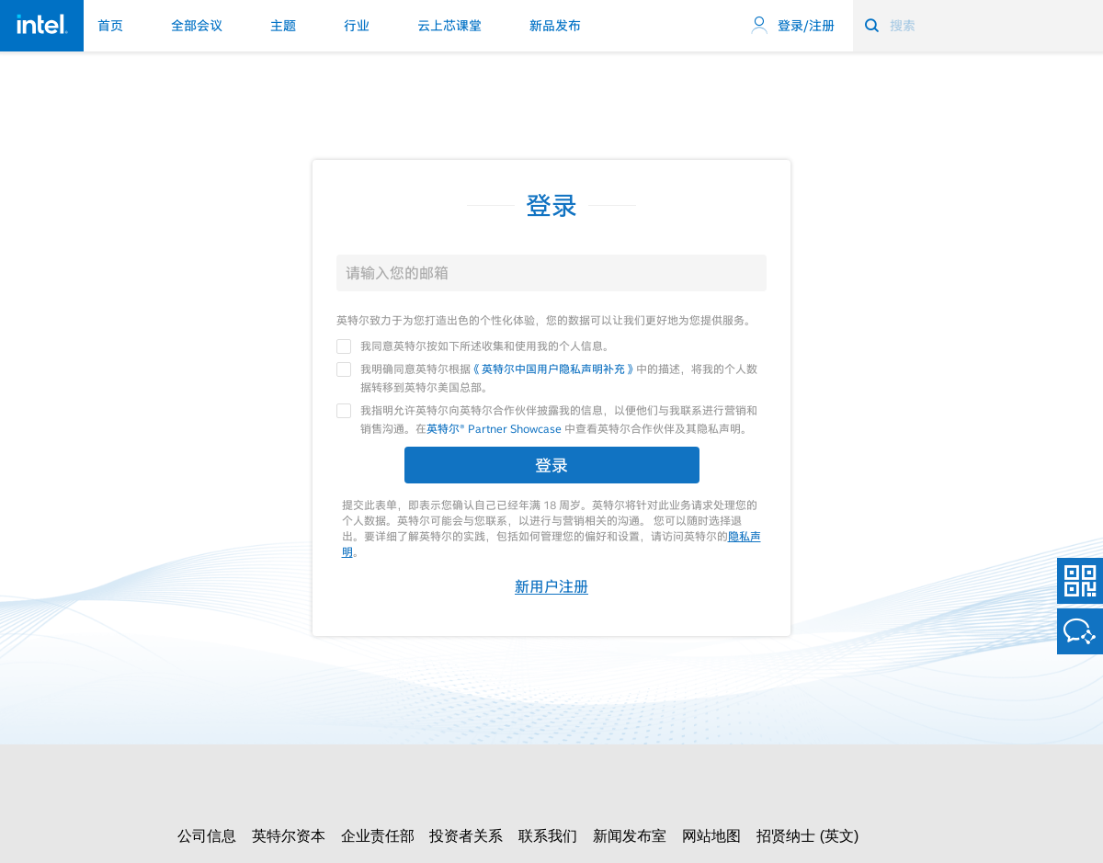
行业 (357, 25)
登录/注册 (792, 25)
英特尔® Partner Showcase (494, 428)
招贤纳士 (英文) (807, 836)
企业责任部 (378, 836)
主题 (283, 25)
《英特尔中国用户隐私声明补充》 (553, 368)
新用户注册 (551, 586)
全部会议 (196, 25)
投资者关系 (466, 836)
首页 (110, 25)
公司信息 (206, 836)
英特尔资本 (288, 836)
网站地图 (711, 836)
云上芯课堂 (449, 25)
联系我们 (547, 836)
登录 (551, 465)
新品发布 (555, 25)
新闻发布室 (629, 836)
